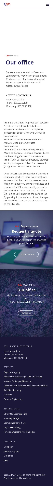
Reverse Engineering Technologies (19, 432)
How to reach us (15, 115)
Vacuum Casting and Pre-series (18, 381)
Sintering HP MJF (11, 418)
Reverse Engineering (13, 399)
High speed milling (12, 427)
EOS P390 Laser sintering (15, 414)
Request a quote (11, 451)
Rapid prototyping (12, 372)
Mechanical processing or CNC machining (23, 376)
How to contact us (18, 95)
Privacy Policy (25, 478)
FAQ (6, 460)
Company (8, 446)
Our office (8, 455)
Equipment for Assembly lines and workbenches (26, 385)
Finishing (8, 394)
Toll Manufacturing (12, 390)
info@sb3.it (15, 351)
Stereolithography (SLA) (15, 423)
